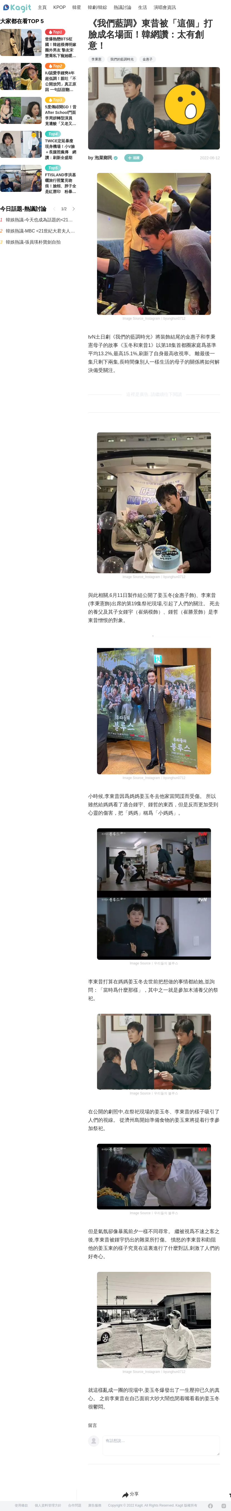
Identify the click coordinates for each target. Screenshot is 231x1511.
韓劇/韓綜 (97, 7)
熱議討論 (122, 7)
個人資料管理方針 (48, 1505)
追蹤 (134, 158)
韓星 (76, 7)
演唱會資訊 (165, 7)
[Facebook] (210, 1506)
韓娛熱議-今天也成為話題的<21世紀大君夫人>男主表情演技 (41, 219)
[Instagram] (224, 1506)
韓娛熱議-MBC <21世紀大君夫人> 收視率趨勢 (41, 231)
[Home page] (17, 8)
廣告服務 (94, 1505)
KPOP (59, 7)
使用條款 (21, 1505)
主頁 (42, 7)
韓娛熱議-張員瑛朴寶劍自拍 (33, 242)
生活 (142, 7)
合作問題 (74, 1505)
